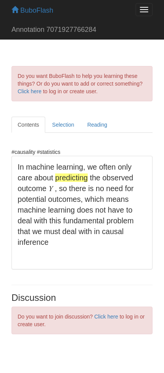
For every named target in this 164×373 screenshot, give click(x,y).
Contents (28, 125)
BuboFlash (32, 10)
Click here (29, 91)
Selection (63, 125)
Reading (97, 125)
